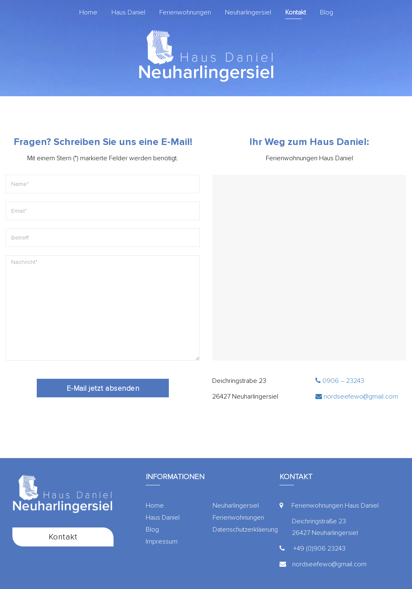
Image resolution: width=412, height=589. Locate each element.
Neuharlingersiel (248, 12)
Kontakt (295, 12)
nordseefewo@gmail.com (356, 396)
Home (88, 12)
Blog (326, 12)
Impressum (162, 541)
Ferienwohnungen (185, 12)
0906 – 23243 (339, 381)
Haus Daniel (128, 12)
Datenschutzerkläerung (245, 529)
